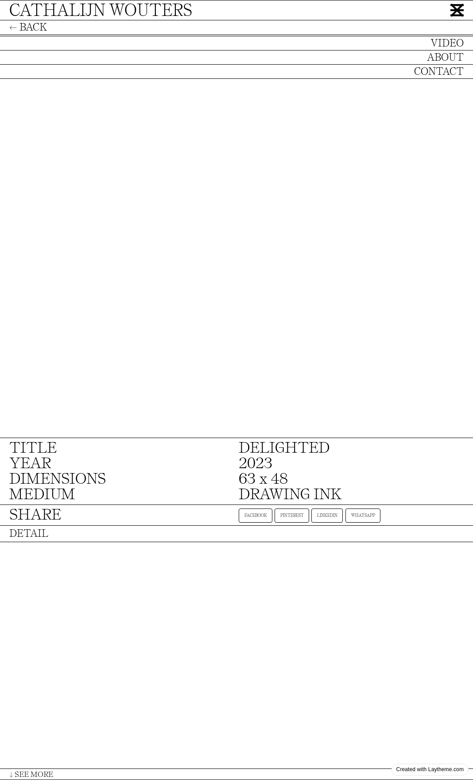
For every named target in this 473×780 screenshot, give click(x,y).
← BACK (28, 27)
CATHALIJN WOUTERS (100, 10)
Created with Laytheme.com (430, 769)
